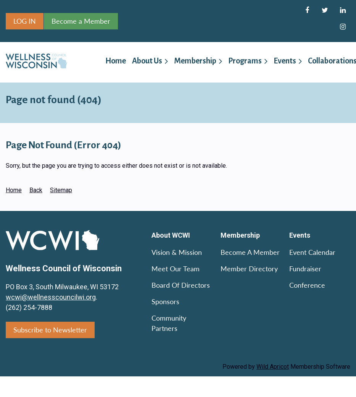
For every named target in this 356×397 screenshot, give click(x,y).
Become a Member (81, 21)
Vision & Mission (176, 252)
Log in (24, 21)
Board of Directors (180, 285)
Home (14, 190)
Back (35, 190)
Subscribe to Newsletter (50, 330)
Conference (307, 285)
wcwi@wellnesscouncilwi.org (51, 297)
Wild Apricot (272, 366)
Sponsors (165, 301)
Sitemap (61, 190)
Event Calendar (312, 252)
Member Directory (249, 268)
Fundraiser (305, 268)
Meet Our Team (175, 268)
